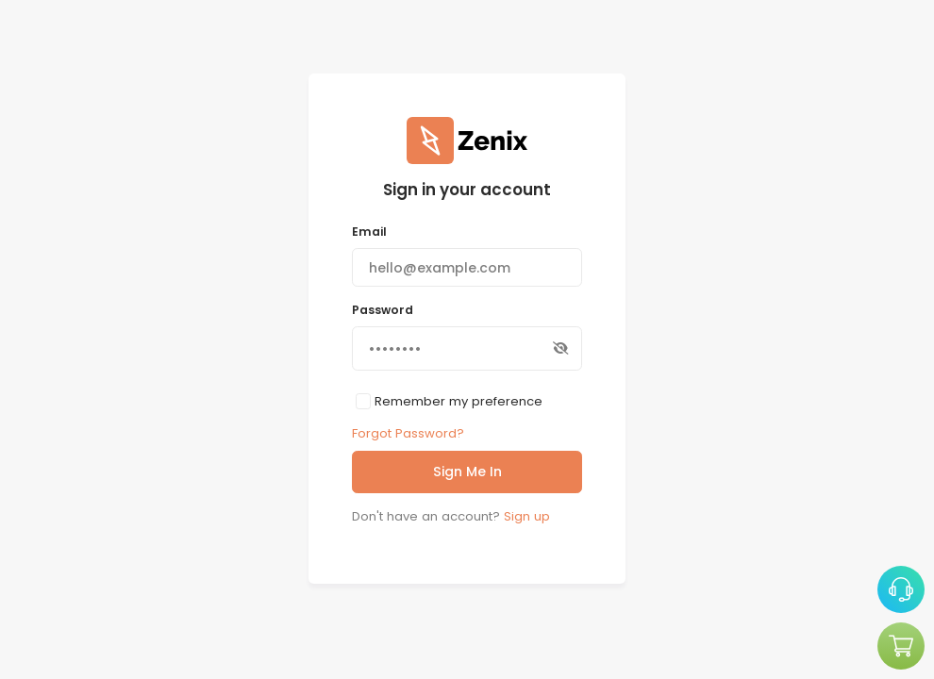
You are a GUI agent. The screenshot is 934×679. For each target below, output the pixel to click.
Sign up (527, 516)
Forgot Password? (408, 433)
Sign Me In (467, 471)
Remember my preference (458, 401)
